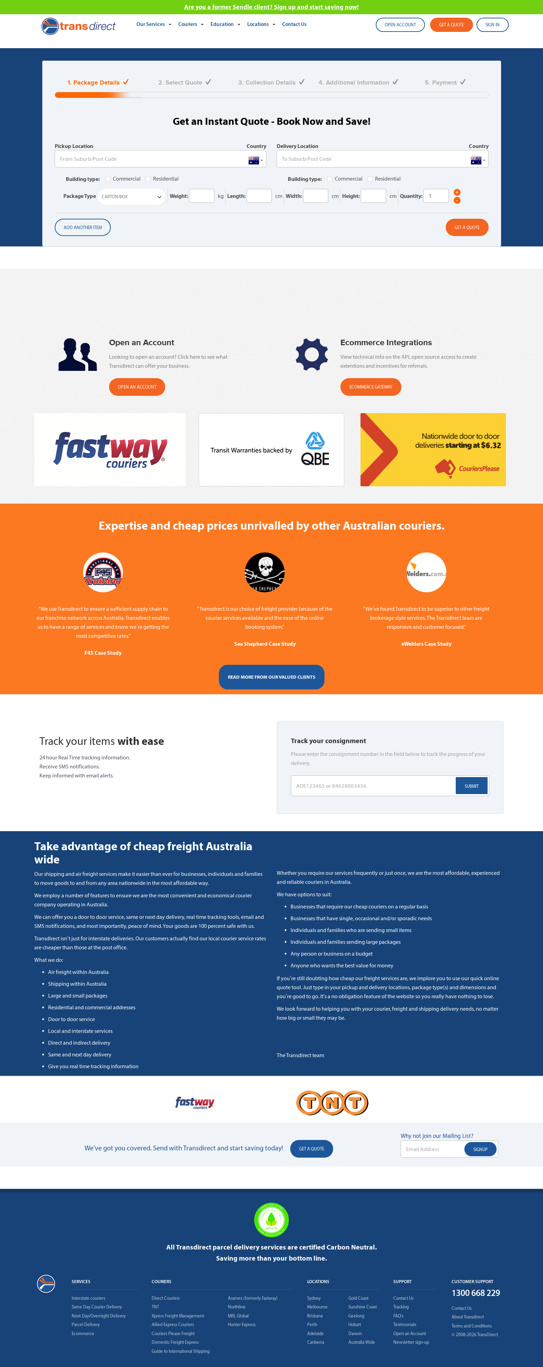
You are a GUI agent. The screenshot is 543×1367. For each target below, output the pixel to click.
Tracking (401, 1306)
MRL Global (238, 1315)
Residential (162, 178)
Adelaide (315, 1333)
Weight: (179, 195)
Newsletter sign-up (411, 1342)
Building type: (83, 178)
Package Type (79, 195)
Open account (400, 24)
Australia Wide (361, 1342)
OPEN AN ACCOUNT (137, 387)
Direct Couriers (166, 1298)
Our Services (151, 24)
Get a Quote (467, 227)
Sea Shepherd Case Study (265, 643)
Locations (258, 24)
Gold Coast (358, 1298)
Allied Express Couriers (173, 1324)
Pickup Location (74, 145)
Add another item (83, 227)
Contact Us (294, 24)
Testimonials (404, 1324)
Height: (351, 195)
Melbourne (317, 1306)
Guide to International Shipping (181, 1351)
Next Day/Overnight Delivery (99, 1315)
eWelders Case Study (426, 643)
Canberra (315, 1342)
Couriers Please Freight (173, 1333)
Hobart (354, 1324)
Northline (237, 1306)
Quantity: (411, 195)
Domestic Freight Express (175, 1342)
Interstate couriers (88, 1298)
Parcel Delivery (86, 1324)
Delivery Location (297, 145)
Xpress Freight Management (178, 1315)
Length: (236, 195)
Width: (294, 195)
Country (256, 145)
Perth (312, 1324)
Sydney (314, 1298)
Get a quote (451, 24)
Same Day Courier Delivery (97, 1306)
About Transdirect (468, 1317)
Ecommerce (83, 1333)
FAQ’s (398, 1315)
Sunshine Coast (362, 1306)
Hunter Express (242, 1324)
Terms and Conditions (472, 1326)
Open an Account (409, 1333)
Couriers (188, 24)
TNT (155, 1306)
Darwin (355, 1333)
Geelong (356, 1315)
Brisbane (315, 1315)
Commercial (123, 178)
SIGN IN (493, 24)
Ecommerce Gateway (370, 387)
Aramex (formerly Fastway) (253, 1298)
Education (223, 24)
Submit (472, 786)
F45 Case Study (103, 652)
